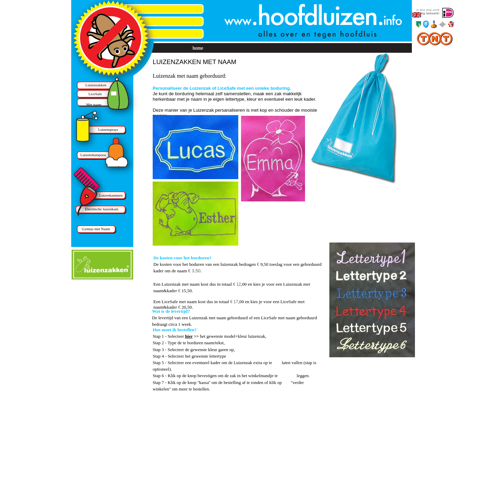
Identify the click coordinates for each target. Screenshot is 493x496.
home (197, 48)
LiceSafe (95, 94)
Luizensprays (108, 129)
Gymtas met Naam (96, 229)
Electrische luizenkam (101, 209)
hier (189, 336)
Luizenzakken (95, 85)
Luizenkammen (111, 195)
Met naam (93, 104)
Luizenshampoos (93, 155)
